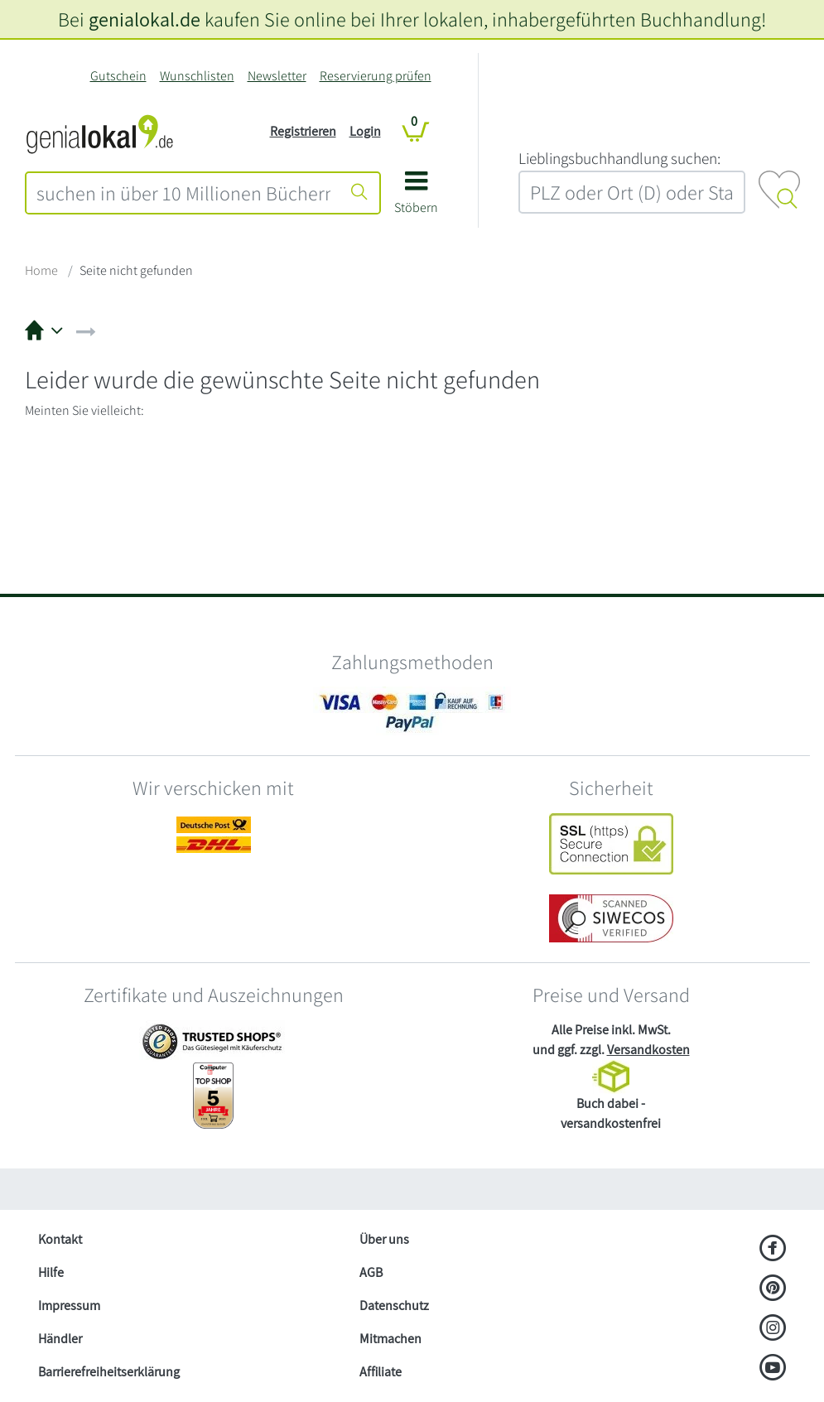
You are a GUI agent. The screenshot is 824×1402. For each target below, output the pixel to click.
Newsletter (277, 75)
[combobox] (183, 193)
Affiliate (380, 1371)
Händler (60, 1338)
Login (365, 131)
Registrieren (303, 131)
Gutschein (118, 75)
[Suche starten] (359, 193)
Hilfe (51, 1272)
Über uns (384, 1239)
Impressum (69, 1305)
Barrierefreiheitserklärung (109, 1371)
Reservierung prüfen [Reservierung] (375, 75)
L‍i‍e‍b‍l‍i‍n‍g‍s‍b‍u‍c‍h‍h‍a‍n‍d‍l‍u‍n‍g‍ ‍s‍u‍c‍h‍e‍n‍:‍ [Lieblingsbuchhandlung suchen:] (619, 158)
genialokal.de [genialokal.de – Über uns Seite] (144, 19)
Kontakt (60, 1239)
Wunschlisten (197, 75)
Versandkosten (648, 1049)
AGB (371, 1272)
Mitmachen (390, 1338)
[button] (416, 198)
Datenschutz (394, 1305)
